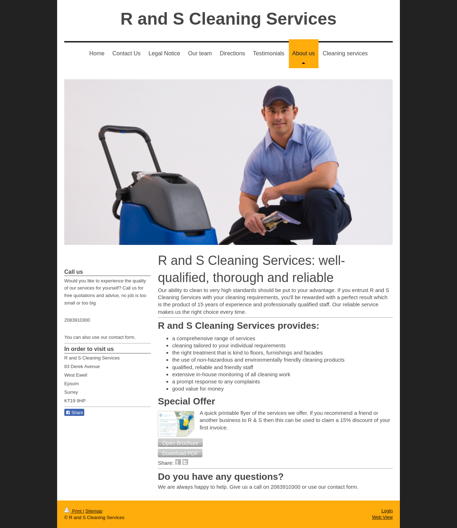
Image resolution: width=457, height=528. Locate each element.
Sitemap (93, 511)
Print (73, 511)
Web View (382, 517)
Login (387, 510)
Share (74, 412)
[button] (180, 442)
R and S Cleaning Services (228, 18)
